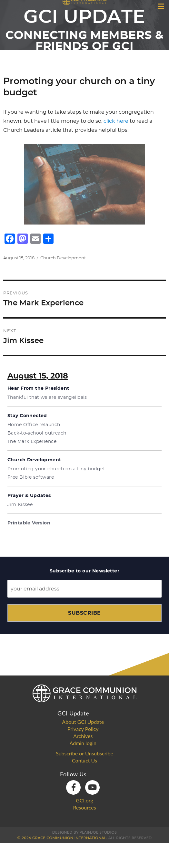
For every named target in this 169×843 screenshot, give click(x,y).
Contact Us (84, 760)
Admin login (82, 743)
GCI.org (84, 800)
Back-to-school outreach (36, 433)
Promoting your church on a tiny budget (56, 469)
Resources (84, 807)
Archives (83, 736)
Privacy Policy (83, 729)
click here (116, 121)
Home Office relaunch (33, 425)
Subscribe (84, 613)
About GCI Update (83, 721)
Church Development (63, 258)
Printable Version (28, 523)
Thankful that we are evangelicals (47, 397)
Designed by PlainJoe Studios (84, 832)
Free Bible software (30, 477)
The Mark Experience (31, 441)
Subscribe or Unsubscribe (84, 753)
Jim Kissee (20, 505)
